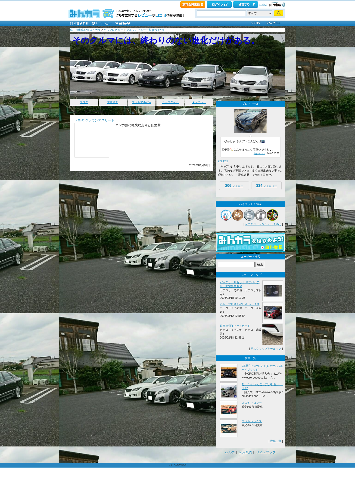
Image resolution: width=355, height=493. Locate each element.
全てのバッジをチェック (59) (263, 224)
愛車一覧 (275, 441)
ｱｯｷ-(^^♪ (223, 161)
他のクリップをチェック (266, 348)
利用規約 (245, 452)
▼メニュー (199, 102)
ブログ (84, 102)
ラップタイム (170, 102)
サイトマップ (266, 452)
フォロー (234, 186)
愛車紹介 (112, 102)
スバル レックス (252, 421)
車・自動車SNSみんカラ (85, 29)
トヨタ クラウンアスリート (94, 120)
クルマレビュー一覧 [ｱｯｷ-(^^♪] (145, 29)
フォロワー (266, 186)
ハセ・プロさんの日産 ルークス (239, 304)
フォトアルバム (141, 102)
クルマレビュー (113, 29)
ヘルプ (263, 4)
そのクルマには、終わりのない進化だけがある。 (165, 40)
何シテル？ (259, 153)
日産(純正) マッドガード (235, 325)
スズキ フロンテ (252, 402)
